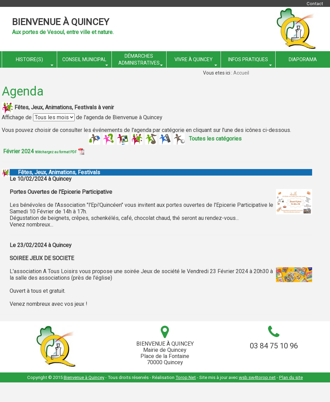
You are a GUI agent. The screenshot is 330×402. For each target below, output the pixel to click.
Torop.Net (185, 377)
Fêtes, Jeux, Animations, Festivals (55, 172)
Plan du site (291, 377)
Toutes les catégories (215, 138)
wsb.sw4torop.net (257, 377)
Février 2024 (43, 151)
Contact (315, 3)
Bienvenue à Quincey (60, 21)
